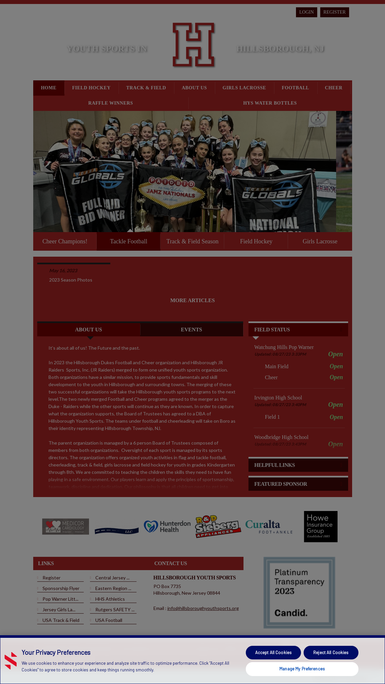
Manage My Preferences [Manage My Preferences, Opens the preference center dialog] (302, 668)
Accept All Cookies (273, 652)
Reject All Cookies (330, 652)
